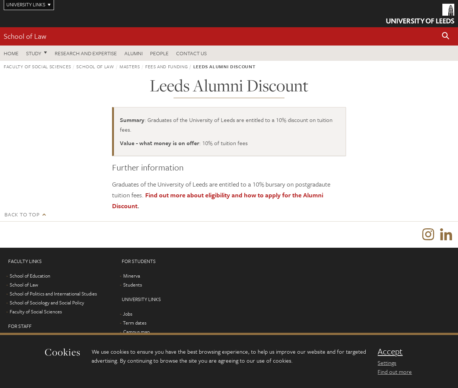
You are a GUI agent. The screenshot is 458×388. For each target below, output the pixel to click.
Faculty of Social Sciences (37, 66)
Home (11, 53)
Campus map (136, 331)
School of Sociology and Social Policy (47, 302)
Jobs (127, 313)
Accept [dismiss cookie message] (390, 351)
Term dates (134, 322)
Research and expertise (86, 53)
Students (132, 284)
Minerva (131, 275)
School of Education (30, 275)
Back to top (21, 214)
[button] (445, 36)
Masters (130, 66)
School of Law (25, 36)
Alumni (133, 53)
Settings (387, 363)
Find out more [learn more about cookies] (395, 371)
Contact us (191, 53)
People (159, 53)
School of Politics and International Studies (53, 293)
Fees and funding (166, 66)
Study (33, 53)
